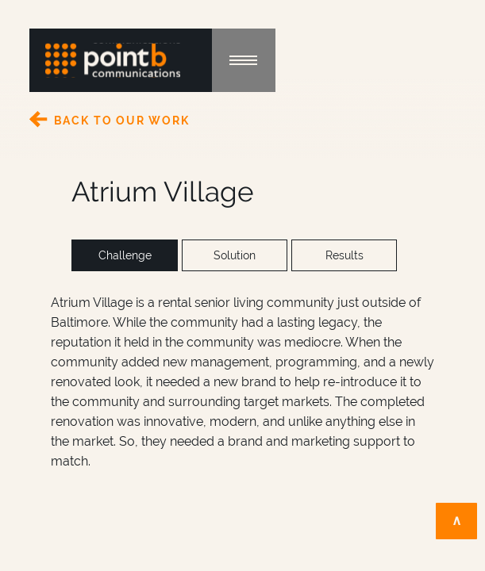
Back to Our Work (122, 120)
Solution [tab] (235, 255)
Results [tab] (344, 255)
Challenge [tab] (125, 255)
